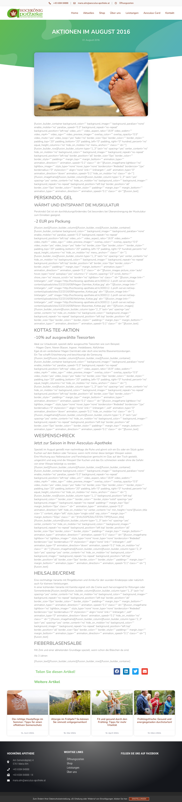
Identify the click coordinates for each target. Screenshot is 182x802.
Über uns (115, 13)
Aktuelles (88, 13)
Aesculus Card (151, 13)
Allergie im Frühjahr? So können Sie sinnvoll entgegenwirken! (70, 720)
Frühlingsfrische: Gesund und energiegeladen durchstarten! (154, 720)
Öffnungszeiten (75, 759)
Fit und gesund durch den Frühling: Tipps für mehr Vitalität (112, 722)
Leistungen (132, 13)
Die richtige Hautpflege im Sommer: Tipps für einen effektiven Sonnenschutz (27, 722)
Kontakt (169, 13)
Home (74, 13)
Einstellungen (139, 799)
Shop (102, 13)
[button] (117, 671)
